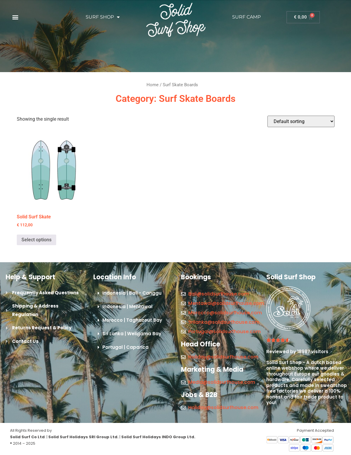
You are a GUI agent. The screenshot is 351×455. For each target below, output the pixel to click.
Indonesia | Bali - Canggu (132, 293)
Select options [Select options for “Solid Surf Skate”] (36, 240)
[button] (15, 17)
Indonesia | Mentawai (127, 306)
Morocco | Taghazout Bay (132, 320)
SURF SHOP (103, 17)
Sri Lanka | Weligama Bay (131, 334)
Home (153, 84)
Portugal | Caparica (125, 347)
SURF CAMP (246, 17)
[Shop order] (301, 121)
